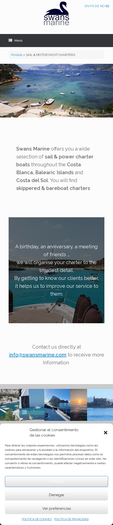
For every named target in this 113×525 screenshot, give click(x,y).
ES (107, 6)
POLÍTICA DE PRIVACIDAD (71, 519)
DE (97, 6)
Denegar (56, 495)
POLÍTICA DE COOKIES (37, 519)
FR (92, 6)
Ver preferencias (56, 508)
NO (102, 6)
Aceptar (56, 481)
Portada (16, 55)
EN (87, 6)
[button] (105, 432)
